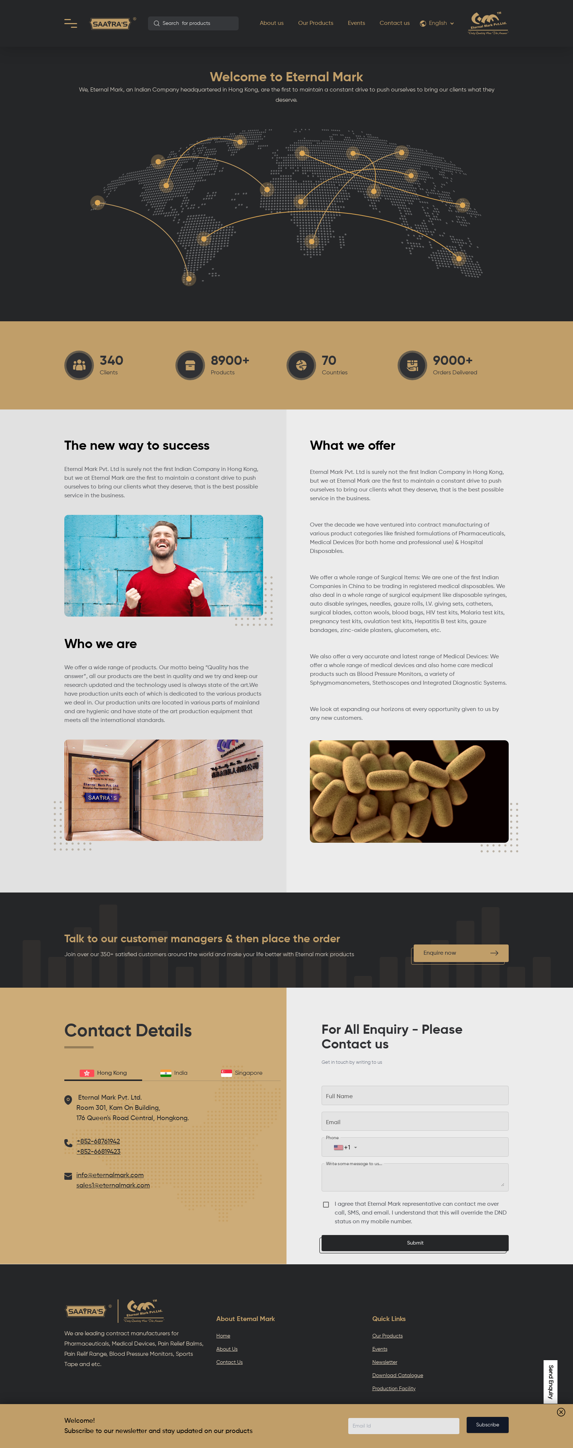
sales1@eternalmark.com (113, 1185)
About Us (227, 1349)
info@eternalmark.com (110, 1175)
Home (223, 1336)
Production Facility (393, 1388)
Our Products (315, 23)
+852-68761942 (98, 1141)
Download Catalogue (397, 1375)
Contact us (395, 23)
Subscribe (487, 1425)
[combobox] (193, 23)
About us (272, 23)
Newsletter (384, 1362)
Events (356, 23)
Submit (415, 1243)
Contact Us (229, 1362)
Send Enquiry (551, 1382)
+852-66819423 (99, 1152)
